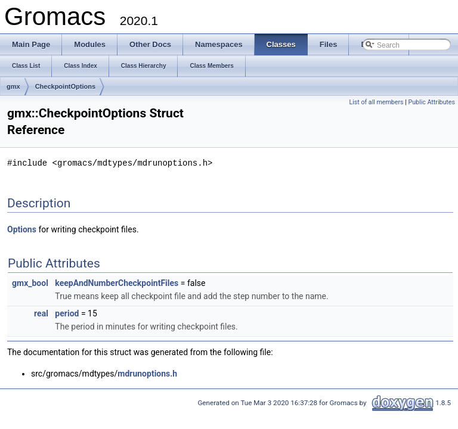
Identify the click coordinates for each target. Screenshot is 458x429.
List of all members (376, 102)
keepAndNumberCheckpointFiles (116, 282)
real (41, 313)
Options (21, 229)
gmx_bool (30, 282)
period (67, 313)
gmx (13, 86)
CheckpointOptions (65, 86)
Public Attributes (431, 102)
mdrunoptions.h (147, 373)
